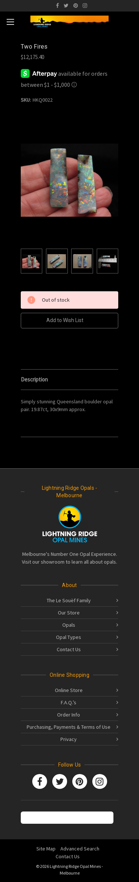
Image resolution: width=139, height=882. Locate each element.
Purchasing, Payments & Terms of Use (68, 727)
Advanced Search (79, 848)
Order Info (68, 714)
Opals (68, 625)
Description (34, 379)
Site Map (46, 848)
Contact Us (69, 649)
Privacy (68, 739)
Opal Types (68, 637)
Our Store (69, 612)
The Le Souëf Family (69, 600)
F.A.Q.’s (68, 702)
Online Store (69, 690)
